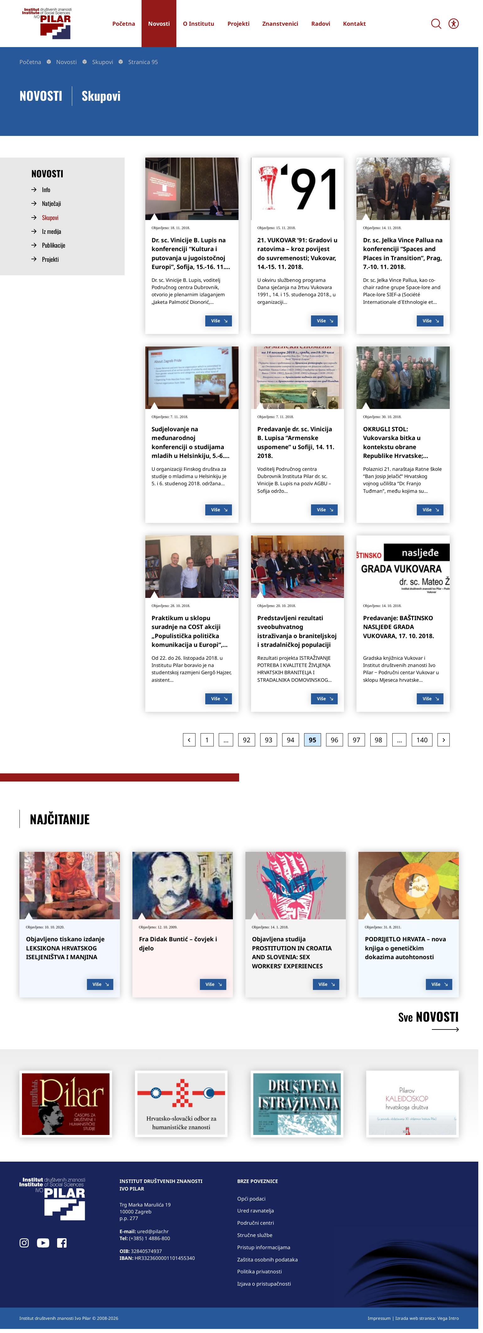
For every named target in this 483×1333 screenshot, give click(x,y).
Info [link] (46, 189)
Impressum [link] (379, 1318)
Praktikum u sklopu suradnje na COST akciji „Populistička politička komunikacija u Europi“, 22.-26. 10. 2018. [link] (187, 636)
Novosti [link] (66, 62)
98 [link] (380, 739)
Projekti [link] (50, 259)
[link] (46, 23)
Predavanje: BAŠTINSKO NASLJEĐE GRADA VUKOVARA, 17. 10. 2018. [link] (398, 627)
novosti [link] (428, 1021)
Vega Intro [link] (448, 1318)
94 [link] (293, 739)
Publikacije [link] (53, 245)
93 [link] (271, 739)
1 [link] (209, 739)
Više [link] (219, 321)
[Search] (436, 23)
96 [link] (336, 739)
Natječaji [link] (51, 203)
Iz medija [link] (51, 231)
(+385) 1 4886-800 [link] (149, 1238)
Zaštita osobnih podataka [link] (267, 1259)
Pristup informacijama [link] (263, 1247)
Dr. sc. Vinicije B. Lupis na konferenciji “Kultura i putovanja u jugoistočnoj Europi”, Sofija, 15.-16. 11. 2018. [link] (189, 258)
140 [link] (424, 739)
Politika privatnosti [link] (259, 1271)
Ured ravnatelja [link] (255, 1210)
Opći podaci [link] (251, 1198)
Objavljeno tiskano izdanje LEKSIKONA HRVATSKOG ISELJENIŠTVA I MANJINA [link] (65, 948)
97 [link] (358, 739)
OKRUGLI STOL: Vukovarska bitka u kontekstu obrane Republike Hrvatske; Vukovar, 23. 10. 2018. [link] (394, 447)
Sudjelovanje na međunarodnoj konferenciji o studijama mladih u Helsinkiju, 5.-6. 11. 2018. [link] (188, 447)
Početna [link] (30, 62)
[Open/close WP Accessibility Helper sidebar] (453, 23)
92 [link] (249, 739)
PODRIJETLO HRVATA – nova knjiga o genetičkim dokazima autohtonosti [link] (405, 948)
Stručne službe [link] (254, 1235)
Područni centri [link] (255, 1222)
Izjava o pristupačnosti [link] (264, 1283)
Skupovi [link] (102, 62)
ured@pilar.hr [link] (153, 1231)
